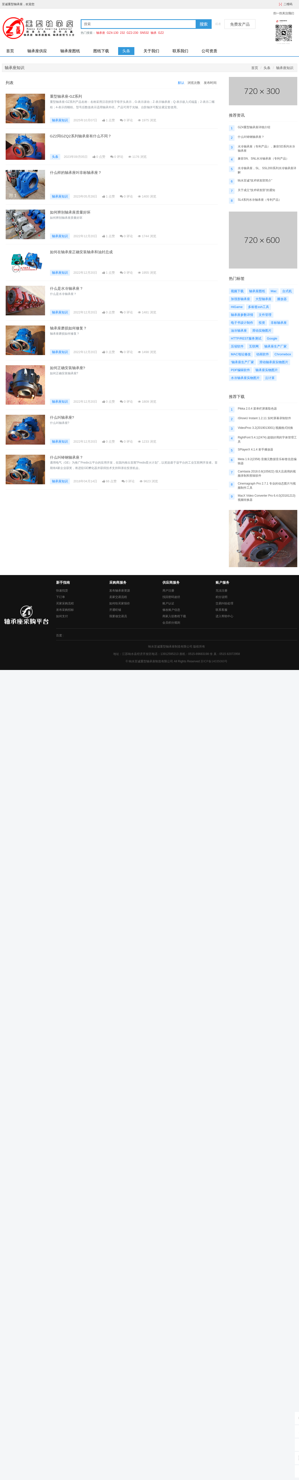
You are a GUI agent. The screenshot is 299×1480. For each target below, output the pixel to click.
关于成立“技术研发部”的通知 (256, 190)
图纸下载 (101, 51)
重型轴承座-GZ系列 (66, 96)
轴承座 (100, 33)
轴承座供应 (37, 51)
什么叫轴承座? (62, 417)
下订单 (60, 597)
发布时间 (210, 83)
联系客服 (221, 610)
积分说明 (221, 597)
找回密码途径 (171, 597)
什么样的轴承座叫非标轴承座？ (76, 172)
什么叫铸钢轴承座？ (66, 457)
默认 (181, 83)
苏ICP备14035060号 (214, 661)
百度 (59, 635)
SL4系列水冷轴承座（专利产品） (259, 199)
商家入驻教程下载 (174, 616)
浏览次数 (194, 83)
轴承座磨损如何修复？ (68, 328)
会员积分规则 (171, 622)
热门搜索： (88, 33)
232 (122, 33)
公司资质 (209, 51)
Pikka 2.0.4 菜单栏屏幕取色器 (257, 408)
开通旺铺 (115, 610)
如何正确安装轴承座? (67, 368)
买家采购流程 (65, 603)
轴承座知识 (284, 68)
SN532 (144, 33)
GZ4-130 (112, 33)
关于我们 (151, 51)
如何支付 (62, 616)
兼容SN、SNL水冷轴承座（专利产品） (263, 158)
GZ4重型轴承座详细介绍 (254, 127)
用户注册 (168, 590)
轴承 (154, 33)
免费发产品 (240, 24)
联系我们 (180, 51)
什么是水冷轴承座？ (66, 288)
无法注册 (221, 590)
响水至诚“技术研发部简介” (255, 180)
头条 (126, 51)
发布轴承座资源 (119, 590)
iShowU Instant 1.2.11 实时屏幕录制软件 (264, 418)
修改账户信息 (171, 610)
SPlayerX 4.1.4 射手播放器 (255, 449)
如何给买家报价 (119, 603)
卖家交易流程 (118, 597)
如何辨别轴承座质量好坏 (70, 212)
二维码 (287, 4)
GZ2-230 (132, 33)
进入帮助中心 (224, 616)
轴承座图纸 (70, 51)
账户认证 (168, 603)
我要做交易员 (118, 616)
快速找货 (62, 590)
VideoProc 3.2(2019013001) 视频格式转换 (265, 428)
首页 (10, 51)
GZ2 (161, 33)
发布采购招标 (65, 610)
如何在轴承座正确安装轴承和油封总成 (81, 252)
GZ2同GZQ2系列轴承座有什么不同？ (80, 136)
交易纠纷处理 (224, 603)
